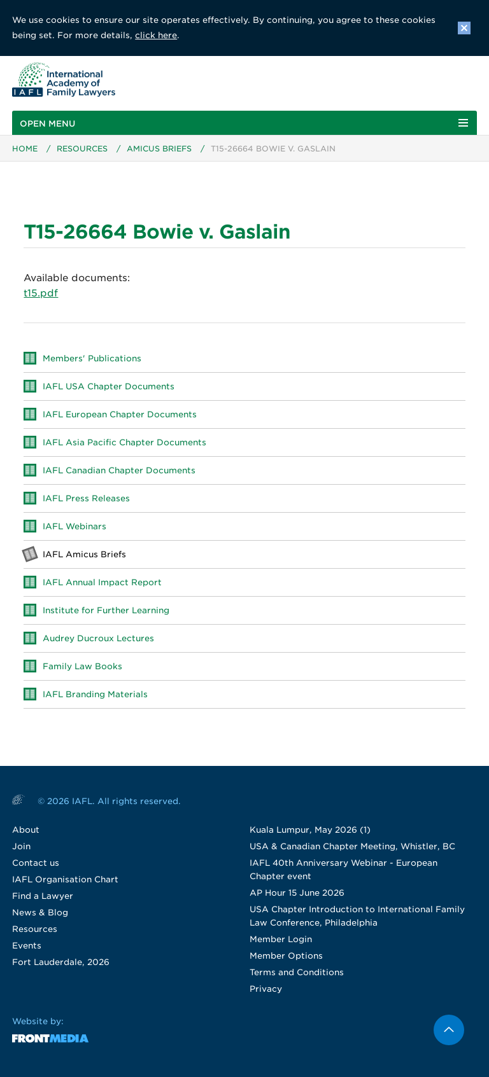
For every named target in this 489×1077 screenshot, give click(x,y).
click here (156, 35)
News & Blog (40, 912)
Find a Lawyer (42, 896)
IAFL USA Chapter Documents (108, 386)
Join (21, 846)
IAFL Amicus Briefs (84, 554)
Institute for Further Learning (106, 610)
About (25, 830)
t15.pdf (41, 293)
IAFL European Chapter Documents (120, 414)
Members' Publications (92, 358)
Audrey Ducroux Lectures (98, 638)
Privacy (266, 989)
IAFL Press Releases (86, 498)
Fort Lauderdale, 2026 (61, 962)
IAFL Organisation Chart (65, 879)
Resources (82, 148)
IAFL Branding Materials (95, 694)
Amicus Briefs (159, 148)
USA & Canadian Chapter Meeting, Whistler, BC (352, 846)
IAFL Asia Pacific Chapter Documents (124, 442)
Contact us (35, 863)
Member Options (286, 956)
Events (26, 945)
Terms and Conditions (297, 972)
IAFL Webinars (74, 526)
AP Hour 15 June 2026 (297, 893)
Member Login (281, 939)
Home (25, 148)
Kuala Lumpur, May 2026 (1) (310, 830)
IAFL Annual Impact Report (102, 582)
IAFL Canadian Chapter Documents (119, 470)
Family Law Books (82, 666)
